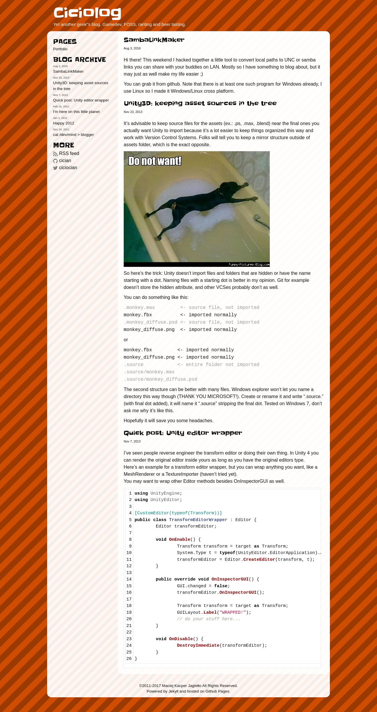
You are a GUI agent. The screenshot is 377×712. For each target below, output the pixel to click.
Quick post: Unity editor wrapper (81, 100)
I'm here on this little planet (76, 111)
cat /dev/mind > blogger (73, 134)
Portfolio (60, 49)
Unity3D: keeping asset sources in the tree (80, 86)
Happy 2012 (63, 123)
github (173, 83)
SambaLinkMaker (68, 71)
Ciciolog (87, 13)
